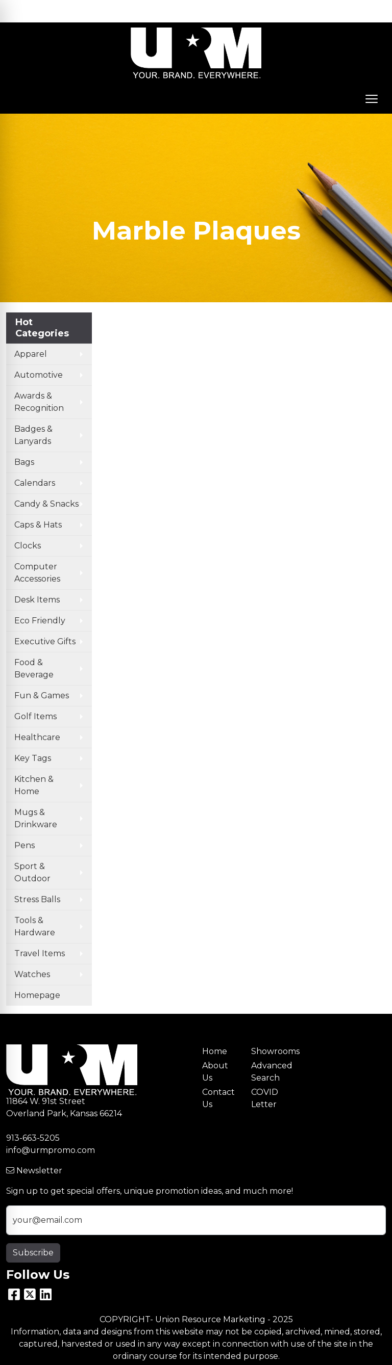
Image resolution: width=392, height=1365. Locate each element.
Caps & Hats (38, 525)
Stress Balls (37, 899)
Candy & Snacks (46, 504)
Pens (24, 845)
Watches (32, 974)
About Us (215, 1072)
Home (214, 1051)
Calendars (34, 483)
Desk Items (37, 600)
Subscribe (33, 1252)
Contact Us (218, 1098)
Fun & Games (41, 695)
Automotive (38, 375)
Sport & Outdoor (32, 872)
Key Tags (32, 758)
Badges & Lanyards (33, 435)
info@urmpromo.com (50, 1150)
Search (293, 11)
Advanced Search (269, 1072)
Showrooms (269, 1051)
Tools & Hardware (34, 926)
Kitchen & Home (34, 785)
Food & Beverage (34, 668)
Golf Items (35, 716)
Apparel (30, 354)
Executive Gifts (45, 641)
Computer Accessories (37, 573)
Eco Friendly (39, 620)
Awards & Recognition (39, 402)
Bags (24, 462)
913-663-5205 (33, 1138)
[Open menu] (371, 99)
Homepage (37, 995)
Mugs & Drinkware (35, 818)
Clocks (27, 545)
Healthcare (37, 737)
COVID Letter (264, 1098)
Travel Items (39, 953)
